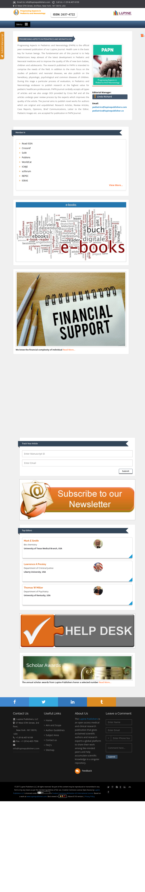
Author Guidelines (54, 730)
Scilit (23, 152)
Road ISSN (26, 143)
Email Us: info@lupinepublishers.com (32, 2)
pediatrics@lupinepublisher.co (108, 110)
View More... (116, 185)
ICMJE (23, 166)
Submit (125, 471)
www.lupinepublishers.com (37, 796)
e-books (71, 205)
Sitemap (49, 750)
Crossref (25, 148)
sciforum (25, 171)
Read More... (69, 349)
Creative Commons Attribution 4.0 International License (72, 793)
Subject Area (51, 735)
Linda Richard (104, 96)
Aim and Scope (52, 725)
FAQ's (48, 745)
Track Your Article (30, 443)
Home (48, 720)
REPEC (24, 175)
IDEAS (23, 180)
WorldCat (25, 162)
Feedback (83, 771)
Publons (24, 157)
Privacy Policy (90, 796)
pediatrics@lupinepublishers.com (109, 107)
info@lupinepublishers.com (26, 748)
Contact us (50, 740)
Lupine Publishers (88, 719)
